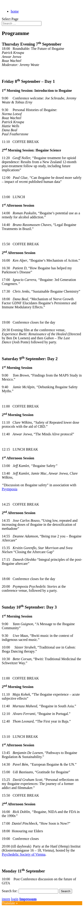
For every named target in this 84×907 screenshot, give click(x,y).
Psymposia (9, 489)
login (14, 899)
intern (6, 899)
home (15, 11)
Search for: (10, 891)
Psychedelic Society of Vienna (23, 854)
